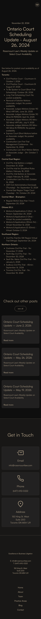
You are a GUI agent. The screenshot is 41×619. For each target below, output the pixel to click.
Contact (20, 610)
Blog (20, 605)
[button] (37, 4)
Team (20, 596)
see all (20, 309)
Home (20, 587)
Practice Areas (20, 601)
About (20, 592)
